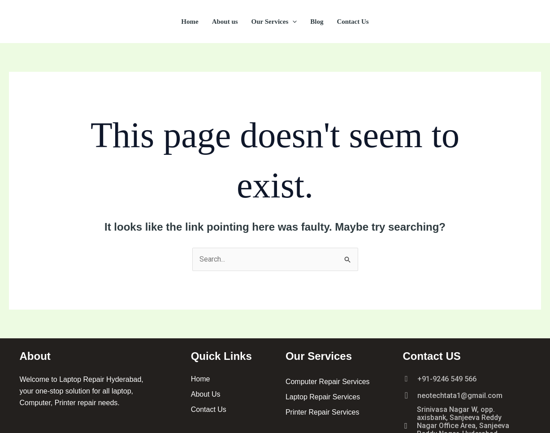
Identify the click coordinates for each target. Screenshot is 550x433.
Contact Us (352, 21)
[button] (292, 21)
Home (189, 21)
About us (225, 21)
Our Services (274, 21)
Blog (316, 21)
